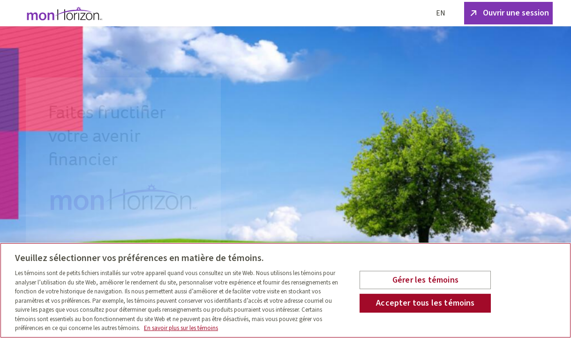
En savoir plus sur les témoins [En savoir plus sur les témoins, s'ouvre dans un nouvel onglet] (181, 328)
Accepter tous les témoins (425, 303)
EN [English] (440, 13)
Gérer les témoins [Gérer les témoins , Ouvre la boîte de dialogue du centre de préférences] (425, 280)
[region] (285, 290)
